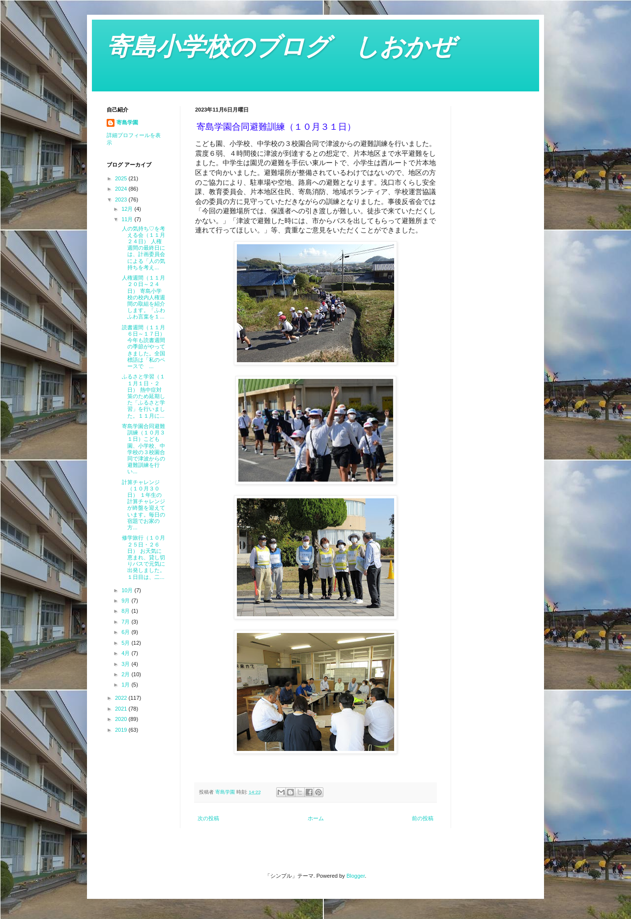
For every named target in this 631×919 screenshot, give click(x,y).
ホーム (316, 818)
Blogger (355, 876)
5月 (126, 643)
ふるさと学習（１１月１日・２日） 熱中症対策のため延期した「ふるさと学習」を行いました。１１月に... (142, 395)
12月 (127, 209)
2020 (122, 719)
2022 (122, 698)
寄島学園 (127, 122)
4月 (126, 653)
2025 (122, 178)
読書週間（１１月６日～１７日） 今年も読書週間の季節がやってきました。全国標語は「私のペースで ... (142, 346)
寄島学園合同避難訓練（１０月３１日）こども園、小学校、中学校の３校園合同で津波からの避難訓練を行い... (142, 448)
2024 (122, 189)
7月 (126, 622)
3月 (126, 664)
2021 (122, 709)
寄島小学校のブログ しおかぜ (281, 46)
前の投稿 (422, 818)
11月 (127, 219)
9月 (126, 600)
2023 (122, 199)
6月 (126, 632)
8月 (126, 611)
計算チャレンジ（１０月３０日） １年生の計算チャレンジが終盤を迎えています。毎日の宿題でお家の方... (142, 504)
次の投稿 (208, 818)
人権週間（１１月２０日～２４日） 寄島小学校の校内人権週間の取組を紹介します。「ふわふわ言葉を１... (142, 297)
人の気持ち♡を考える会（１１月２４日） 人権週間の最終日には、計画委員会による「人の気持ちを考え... (142, 248)
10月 (127, 590)
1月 (126, 685)
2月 (126, 674)
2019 (122, 730)
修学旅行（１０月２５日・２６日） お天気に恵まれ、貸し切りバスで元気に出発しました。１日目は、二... (142, 557)
